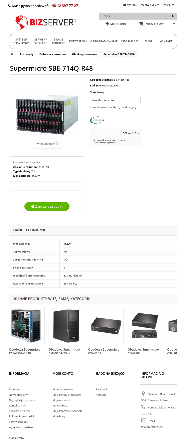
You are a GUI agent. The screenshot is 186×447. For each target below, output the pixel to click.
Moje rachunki (61, 400)
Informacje (129, 41)
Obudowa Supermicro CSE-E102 (103, 351)
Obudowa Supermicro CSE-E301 (143, 351)
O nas (12, 432)
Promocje (14, 389)
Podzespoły (78, 41)
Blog (148, 41)
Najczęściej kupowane (22, 400)
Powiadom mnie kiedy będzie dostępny (113, 107)
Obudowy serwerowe (84, 54)
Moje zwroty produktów (67, 394)
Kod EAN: (96, 85)
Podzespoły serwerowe (52, 54)
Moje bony (59, 416)
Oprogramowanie (104, 41)
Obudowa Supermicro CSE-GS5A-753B (24, 351)
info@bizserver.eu (152, 427)
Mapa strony (16, 438)
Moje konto (117, 24)
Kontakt (131, 4)
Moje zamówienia (63, 389)
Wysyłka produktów (21, 427)
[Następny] (173, 329)
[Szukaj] (173, 16)
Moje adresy (60, 405)
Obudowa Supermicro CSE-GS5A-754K (64, 351)
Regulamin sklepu (19, 411)
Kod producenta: (101, 79)
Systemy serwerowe (21, 41)
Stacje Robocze (58, 41)
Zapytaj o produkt (47, 206)
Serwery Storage (40, 41)
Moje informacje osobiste (68, 411)
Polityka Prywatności (21, 416)
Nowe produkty (18, 394)
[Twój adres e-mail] (115, 100)
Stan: (93, 92)
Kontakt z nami (18, 405)
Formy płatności (18, 421)
